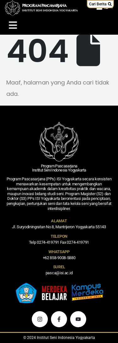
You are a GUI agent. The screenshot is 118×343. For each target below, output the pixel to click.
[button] (100, 4)
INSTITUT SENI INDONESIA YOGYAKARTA (50, 10)
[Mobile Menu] (13, 25)
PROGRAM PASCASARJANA (44, 6)
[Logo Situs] (12, 8)
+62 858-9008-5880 (59, 257)
